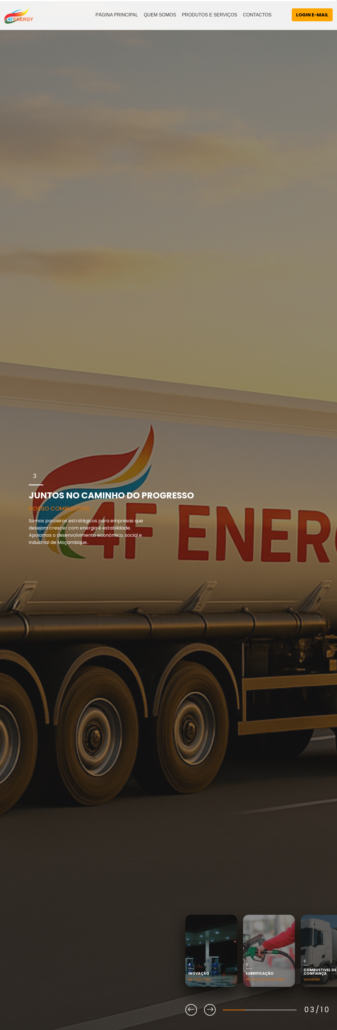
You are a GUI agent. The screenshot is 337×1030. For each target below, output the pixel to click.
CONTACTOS (257, 14)
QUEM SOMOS (160, 14)
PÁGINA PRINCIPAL (116, 14)
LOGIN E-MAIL (312, 15)
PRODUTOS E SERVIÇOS (209, 14)
